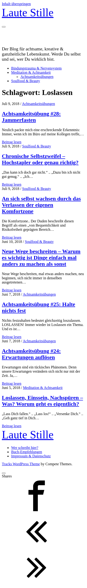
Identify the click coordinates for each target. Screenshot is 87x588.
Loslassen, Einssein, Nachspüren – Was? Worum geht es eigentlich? (42, 401)
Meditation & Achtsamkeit (31, 72)
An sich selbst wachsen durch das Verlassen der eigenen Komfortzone (41, 205)
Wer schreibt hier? (24, 448)
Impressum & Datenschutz (31, 456)
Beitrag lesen (11, 142)
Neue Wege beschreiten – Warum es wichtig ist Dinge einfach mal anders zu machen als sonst (41, 257)
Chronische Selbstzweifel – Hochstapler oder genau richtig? (40, 159)
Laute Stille (28, 12)
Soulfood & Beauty (25, 81)
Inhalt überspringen (16, 4)
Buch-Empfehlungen (26, 452)
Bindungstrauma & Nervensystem (36, 68)
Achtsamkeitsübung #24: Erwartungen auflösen (31, 354)
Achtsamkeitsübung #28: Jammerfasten (31, 117)
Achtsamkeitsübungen (36, 77)
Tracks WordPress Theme (21, 464)
